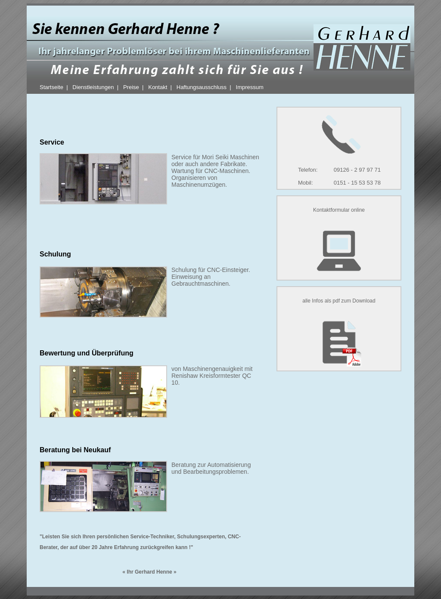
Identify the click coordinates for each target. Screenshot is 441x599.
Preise (131, 87)
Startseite (51, 87)
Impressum (250, 87)
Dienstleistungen (93, 87)
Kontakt (157, 87)
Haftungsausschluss (202, 87)
